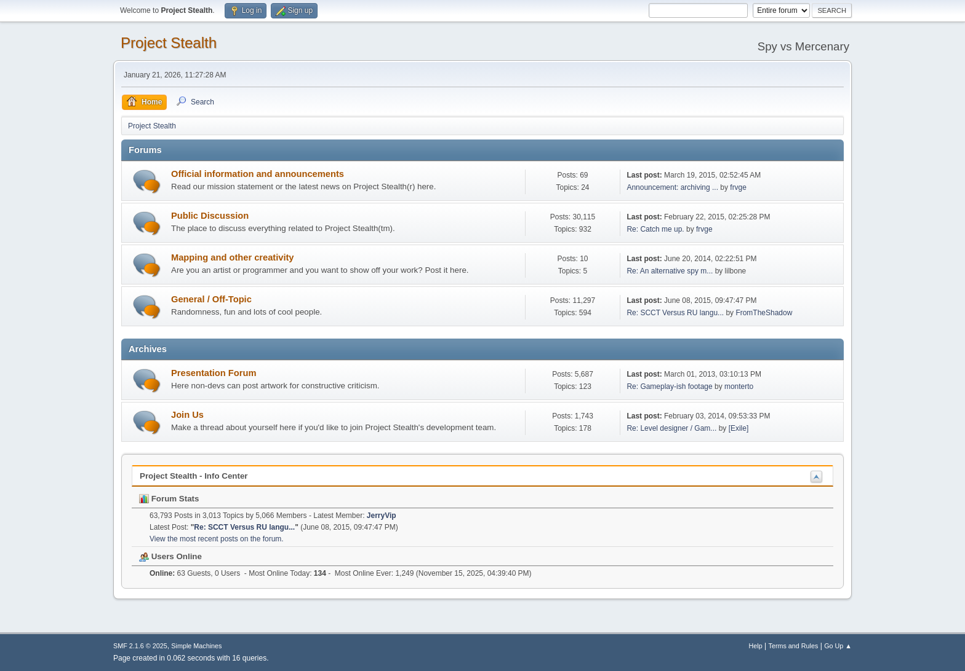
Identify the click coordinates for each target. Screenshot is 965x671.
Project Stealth (169, 42)
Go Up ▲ (838, 645)
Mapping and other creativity (232, 257)
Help (756, 645)
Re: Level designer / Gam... (671, 428)
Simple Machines (196, 645)
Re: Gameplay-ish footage (669, 386)
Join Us (187, 415)
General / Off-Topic (211, 299)
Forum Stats (169, 498)
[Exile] (739, 428)
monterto (738, 386)
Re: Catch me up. (655, 229)
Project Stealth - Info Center (194, 476)
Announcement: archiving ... (672, 187)
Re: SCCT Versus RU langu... (675, 312)
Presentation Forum (213, 373)
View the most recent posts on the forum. (217, 539)
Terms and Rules (794, 645)
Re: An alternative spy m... (670, 271)
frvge (738, 187)
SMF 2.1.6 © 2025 (140, 645)
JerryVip (381, 515)
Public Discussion (210, 216)
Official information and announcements (257, 174)
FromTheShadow (763, 312)
